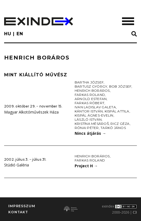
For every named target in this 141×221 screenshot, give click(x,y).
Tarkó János (113, 128)
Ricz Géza (119, 124)
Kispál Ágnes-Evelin (94, 115)
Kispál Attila (117, 111)
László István (88, 119)
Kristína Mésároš (92, 124)
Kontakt (18, 212)
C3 (135, 212)
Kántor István (89, 111)
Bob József (120, 86)
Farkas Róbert (89, 103)
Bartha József (89, 82)
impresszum (21, 206)
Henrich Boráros (92, 90)
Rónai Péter (87, 128)
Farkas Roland (90, 95)
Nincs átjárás (90, 133)
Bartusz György (91, 86)
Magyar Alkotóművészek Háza (31, 112)
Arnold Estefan (91, 99)
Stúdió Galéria (16, 165)
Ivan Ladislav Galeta (95, 107)
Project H (86, 165)
